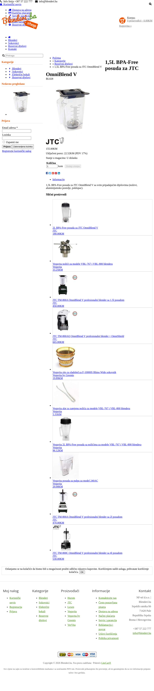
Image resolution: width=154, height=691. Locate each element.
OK (82, 572)
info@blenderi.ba (142, 633)
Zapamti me (11, 142)
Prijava (7, 146)
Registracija (16, 607)
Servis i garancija (108, 620)
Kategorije (60, 60)
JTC (70, 602)
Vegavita (72, 611)
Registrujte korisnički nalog (16, 151)
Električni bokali (19, 74)
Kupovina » (125, 25)
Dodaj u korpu (73, 166)
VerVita (72, 624)
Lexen (71, 607)
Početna (56, 58)
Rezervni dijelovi (17, 46)
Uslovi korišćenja (108, 633)
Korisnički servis (10, 4)
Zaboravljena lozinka (22, 146)
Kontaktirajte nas (108, 598)
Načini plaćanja (107, 615)
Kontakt (12, 49)
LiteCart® (106, 663)
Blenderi (12, 40)
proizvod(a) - (139, 19)
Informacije (58, 179)
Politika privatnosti (109, 638)
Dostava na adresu (108, 611)
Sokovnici (13, 43)
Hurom (71, 598)
